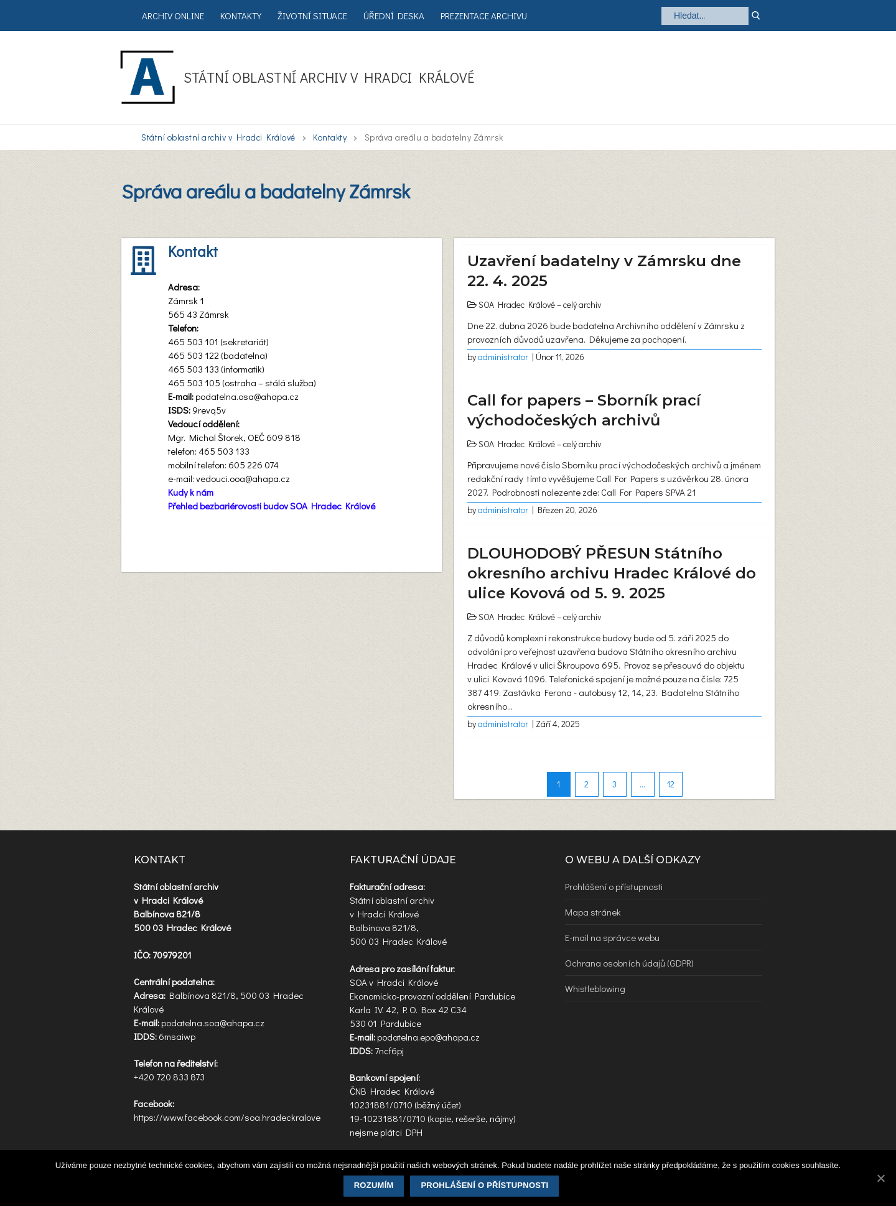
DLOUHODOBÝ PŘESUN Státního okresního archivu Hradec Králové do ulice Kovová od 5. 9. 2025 (611, 573)
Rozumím (374, 1185)
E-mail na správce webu (612, 937)
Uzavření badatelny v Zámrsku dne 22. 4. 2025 (604, 271)
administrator (503, 357)
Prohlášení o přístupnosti (614, 886)
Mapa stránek (593, 912)
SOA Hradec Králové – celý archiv (539, 304)
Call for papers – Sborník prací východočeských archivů (584, 410)
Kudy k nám (190, 492)
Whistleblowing (595, 988)
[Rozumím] (880, 1178)
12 (670, 784)
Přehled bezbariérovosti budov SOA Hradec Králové (271, 505)
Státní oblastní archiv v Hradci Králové (329, 77)
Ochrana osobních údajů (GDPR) (629, 963)
